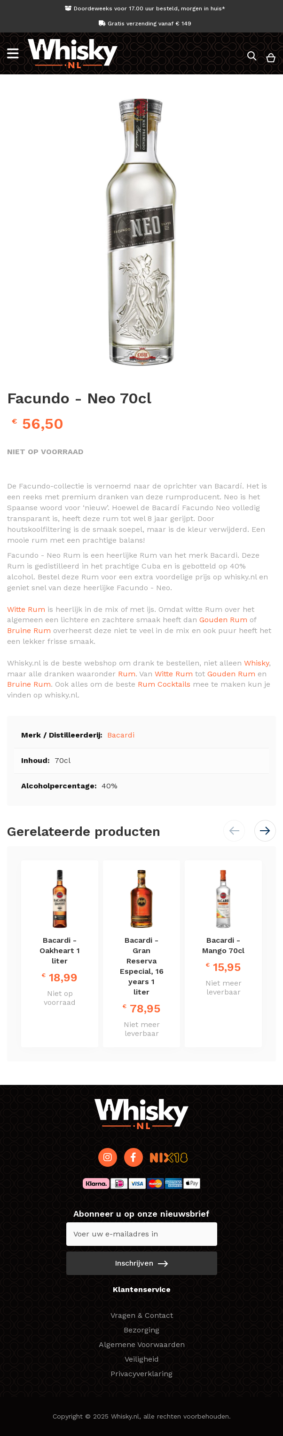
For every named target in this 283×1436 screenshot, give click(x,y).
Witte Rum (26, 609)
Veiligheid (142, 1359)
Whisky (256, 662)
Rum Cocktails (164, 684)
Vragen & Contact (141, 1315)
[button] (265, 831)
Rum (126, 673)
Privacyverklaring (141, 1373)
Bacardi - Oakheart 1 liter (59, 950)
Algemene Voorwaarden (142, 1344)
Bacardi (120, 734)
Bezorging (141, 1329)
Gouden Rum (223, 619)
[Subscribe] (141, 1263)
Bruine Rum (29, 630)
